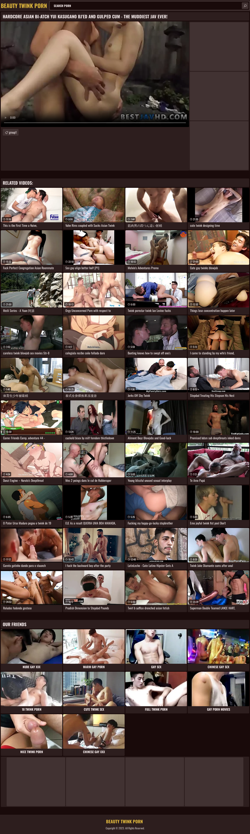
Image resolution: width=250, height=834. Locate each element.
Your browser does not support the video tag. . (95, 74)
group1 (13, 132)
